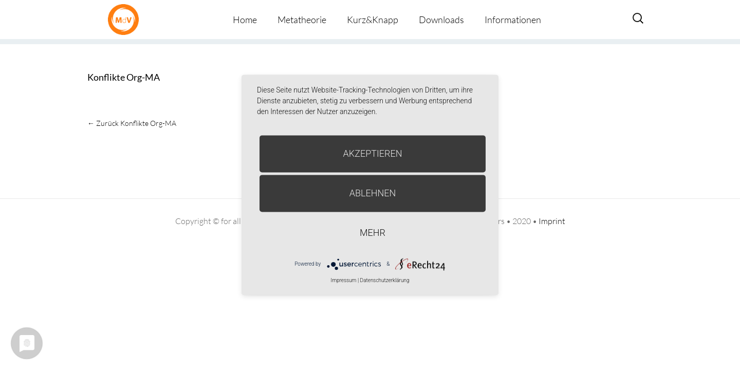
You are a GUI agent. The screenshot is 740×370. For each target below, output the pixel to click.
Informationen (513, 19)
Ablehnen (372, 193)
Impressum (343, 280)
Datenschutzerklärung (385, 280)
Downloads (441, 19)
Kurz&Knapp (372, 19)
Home (245, 19)
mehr (372, 232)
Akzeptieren (372, 153)
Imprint (552, 221)
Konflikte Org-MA (123, 77)
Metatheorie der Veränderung (125, 19)
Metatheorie (302, 19)
